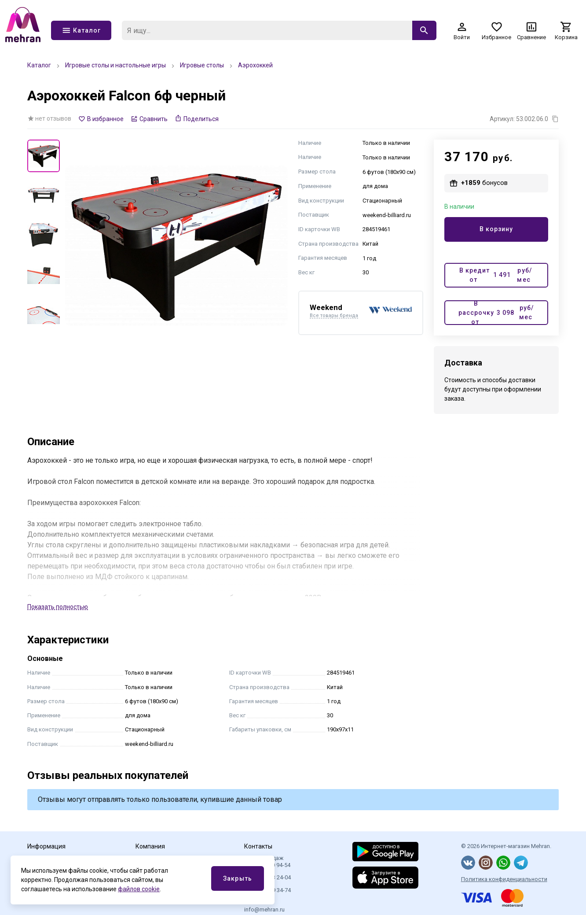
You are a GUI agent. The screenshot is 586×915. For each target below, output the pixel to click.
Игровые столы (202, 65)
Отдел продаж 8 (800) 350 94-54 (267, 861)
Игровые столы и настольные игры (115, 65)
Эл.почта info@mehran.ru (264, 906)
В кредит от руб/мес (495, 275)
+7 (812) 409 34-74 (267, 890)
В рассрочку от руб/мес (496, 312)
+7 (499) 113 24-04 (267, 877)
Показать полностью (57, 606)
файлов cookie (139, 889)
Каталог (39, 65)
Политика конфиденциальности (504, 879)
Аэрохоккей (255, 65)
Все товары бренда (334, 315)
